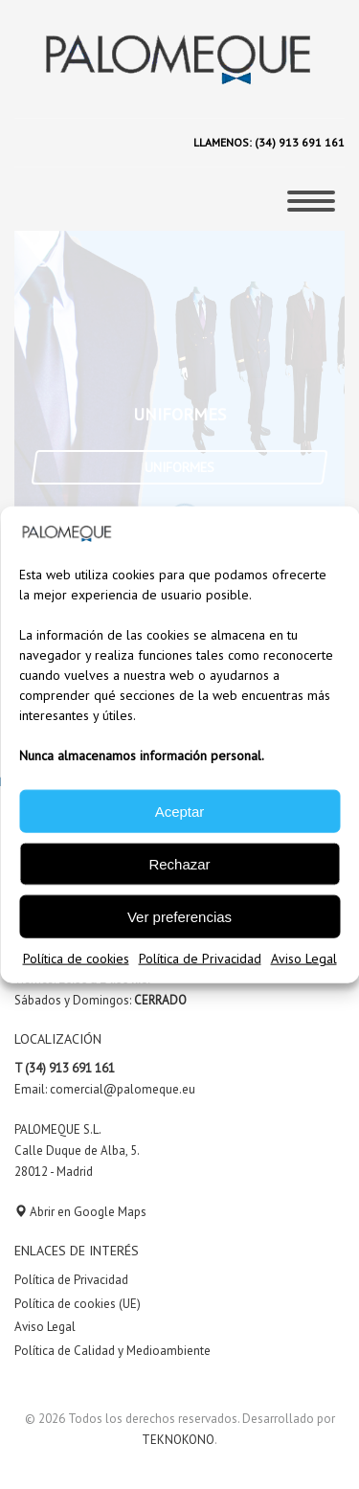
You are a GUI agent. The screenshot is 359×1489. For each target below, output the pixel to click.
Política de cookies (76, 958)
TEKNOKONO (178, 1440)
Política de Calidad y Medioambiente (112, 1350)
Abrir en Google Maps (80, 1212)
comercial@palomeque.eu (122, 1089)
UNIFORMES (179, 467)
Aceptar (180, 810)
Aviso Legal (304, 958)
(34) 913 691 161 (298, 142)
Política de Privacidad (200, 958)
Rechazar (179, 863)
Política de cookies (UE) (77, 1304)
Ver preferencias (179, 916)
